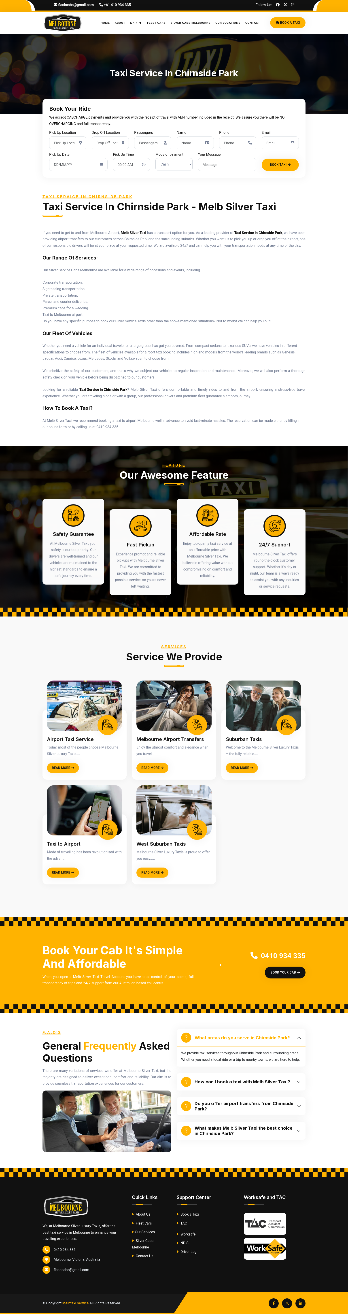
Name (181, 132)
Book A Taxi (288, 22)
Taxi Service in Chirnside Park (258, 233)
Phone (224, 132)
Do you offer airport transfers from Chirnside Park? (237, 1106)
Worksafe (186, 1234)
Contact (252, 22)
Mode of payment (169, 154)
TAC (182, 1223)
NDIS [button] (134, 23)
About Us (141, 1214)
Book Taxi (280, 164)
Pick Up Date (59, 154)
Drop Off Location (106, 132)
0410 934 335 (278, 955)
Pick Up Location (62, 132)
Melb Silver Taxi (133, 233)
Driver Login (188, 1252)
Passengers (143, 132)
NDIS (183, 1243)
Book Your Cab (285, 972)
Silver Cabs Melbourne (191, 22)
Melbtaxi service (75, 1303)
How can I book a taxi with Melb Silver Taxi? (235, 1082)
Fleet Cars (156, 22)
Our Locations (227, 22)
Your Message (209, 154)
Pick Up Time (123, 154)
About (120, 22)
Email (266, 132)
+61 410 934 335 (115, 5)
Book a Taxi (188, 1214)
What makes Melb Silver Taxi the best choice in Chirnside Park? (237, 1130)
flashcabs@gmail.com (65, 1270)
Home (105, 22)
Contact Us (142, 1256)
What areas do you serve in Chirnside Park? (235, 1038)
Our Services (143, 1232)
